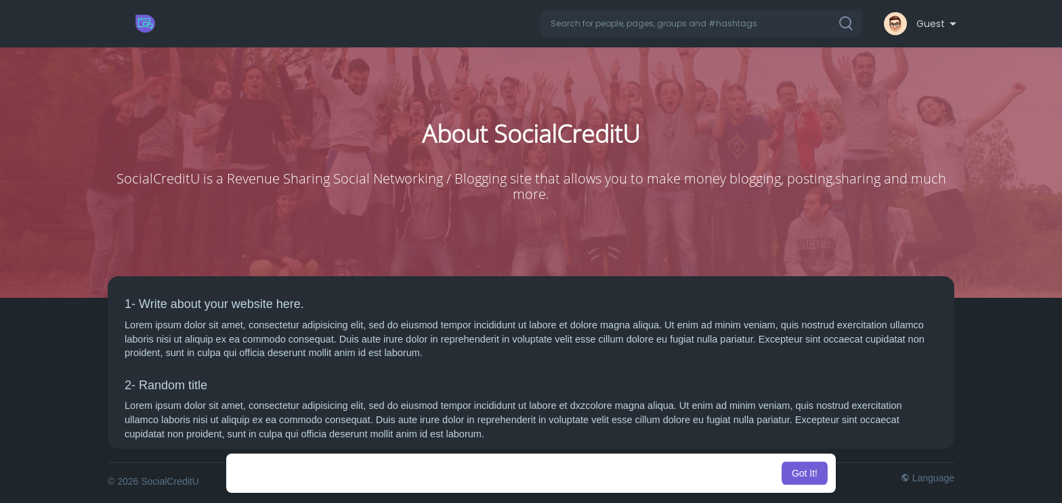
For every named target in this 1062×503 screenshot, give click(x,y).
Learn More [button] (600, 473)
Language (927, 478)
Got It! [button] (804, 473)
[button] (701, 23)
